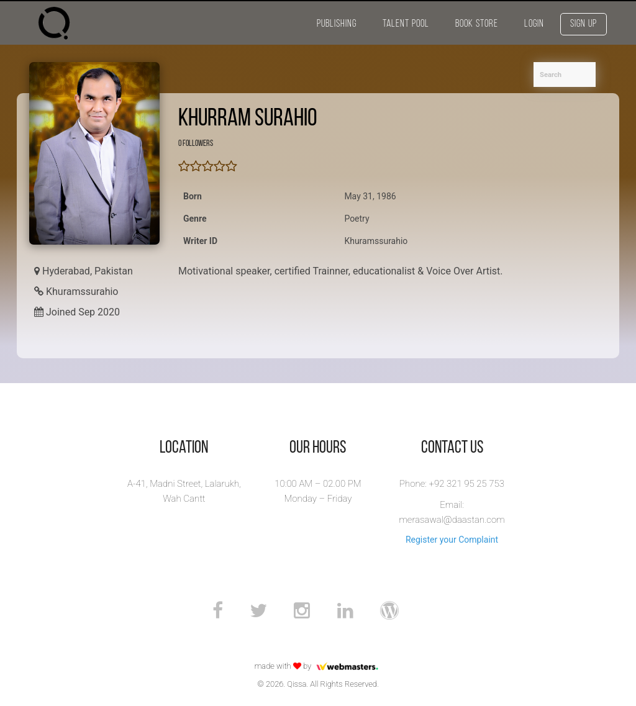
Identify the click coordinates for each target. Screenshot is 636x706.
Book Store (476, 24)
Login (534, 24)
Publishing (337, 24)
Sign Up (583, 24)
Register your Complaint (452, 540)
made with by (318, 666)
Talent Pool (406, 24)
